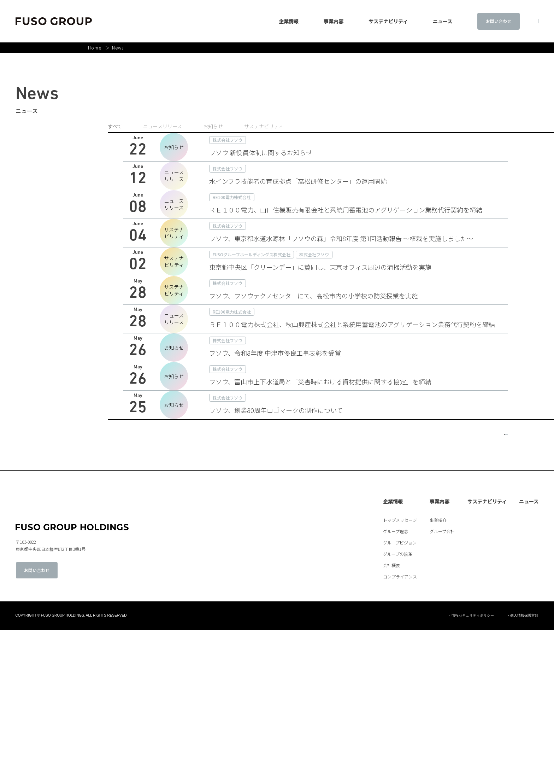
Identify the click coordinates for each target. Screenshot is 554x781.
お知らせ (213, 126)
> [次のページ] (502, 580)
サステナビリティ (364, 21)
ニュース (528, 652)
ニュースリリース (162, 126)
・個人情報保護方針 (522, 767)
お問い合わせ (474, 21)
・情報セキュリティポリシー (471, 767)
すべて (115, 126)
